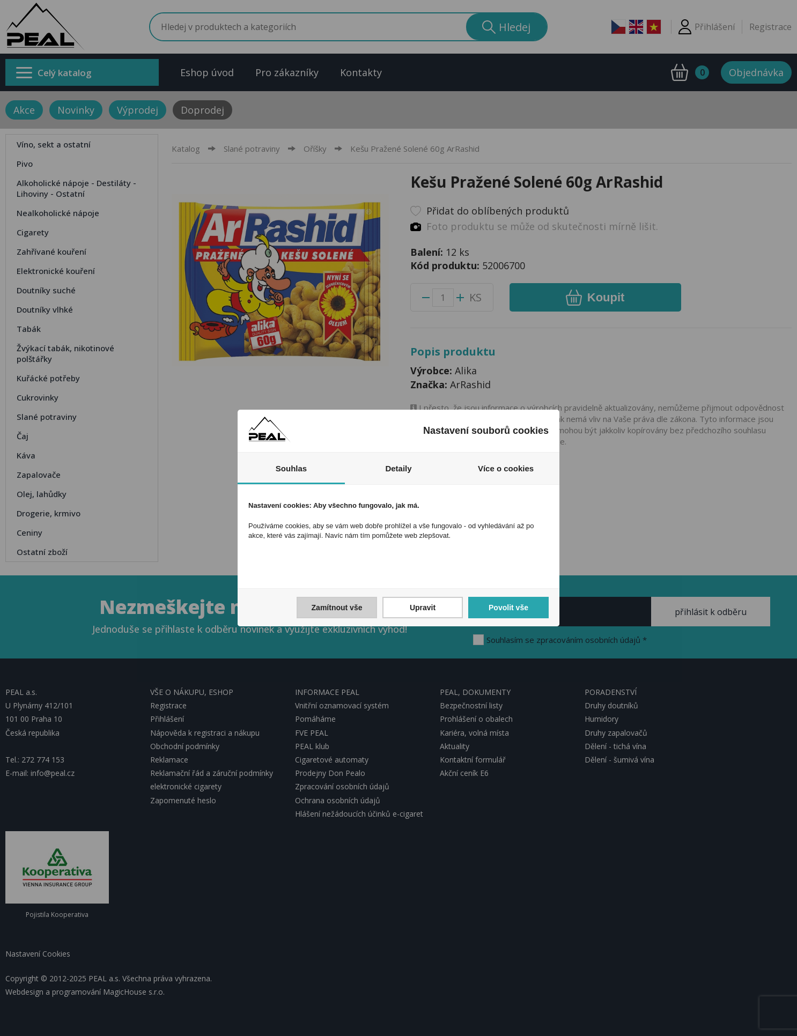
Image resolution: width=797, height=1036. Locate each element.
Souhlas (291, 468)
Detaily (398, 468)
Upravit (423, 607)
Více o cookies (506, 468)
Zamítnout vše (337, 607)
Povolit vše (508, 607)
